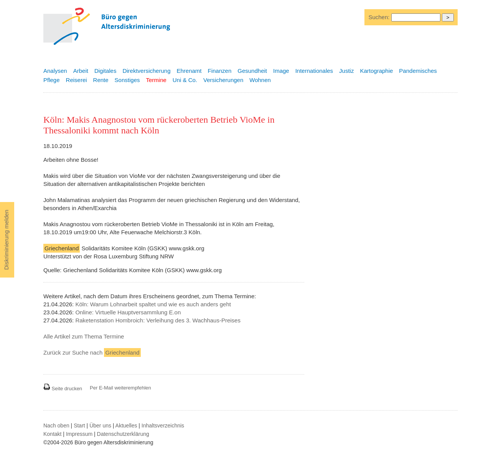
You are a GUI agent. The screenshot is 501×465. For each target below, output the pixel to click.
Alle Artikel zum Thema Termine (83, 336)
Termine (156, 80)
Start (79, 425)
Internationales (314, 70)
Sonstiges (127, 80)
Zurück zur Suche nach (92, 352)
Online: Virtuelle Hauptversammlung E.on (128, 312)
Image (281, 70)
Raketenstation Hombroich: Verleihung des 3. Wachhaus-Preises (158, 320)
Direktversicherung (146, 70)
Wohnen (260, 80)
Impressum (79, 434)
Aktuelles (126, 425)
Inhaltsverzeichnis (163, 425)
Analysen (55, 70)
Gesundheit (252, 70)
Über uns (100, 425)
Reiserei (76, 80)
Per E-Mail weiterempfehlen (120, 388)
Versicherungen (223, 80)
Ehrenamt (188, 70)
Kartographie (376, 70)
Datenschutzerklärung (123, 434)
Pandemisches (418, 70)
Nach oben (56, 425)
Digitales (105, 70)
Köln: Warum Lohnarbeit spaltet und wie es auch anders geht (153, 304)
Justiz (346, 70)
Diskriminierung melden (6, 240)
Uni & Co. (185, 80)
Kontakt (52, 434)
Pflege (51, 80)
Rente (101, 80)
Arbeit (80, 70)
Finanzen (220, 70)
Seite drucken (62, 388)
